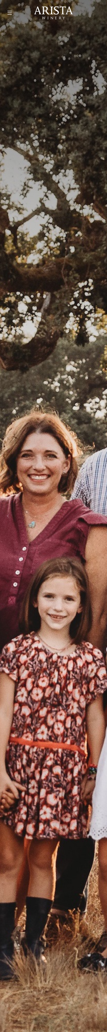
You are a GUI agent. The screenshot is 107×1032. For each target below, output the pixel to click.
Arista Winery (53, 13)
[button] (10, 12)
